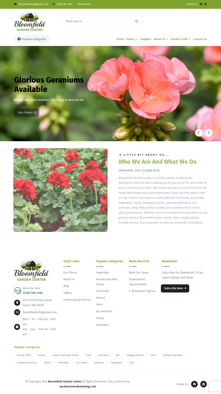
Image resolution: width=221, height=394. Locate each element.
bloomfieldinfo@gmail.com (31, 4)
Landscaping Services (77, 299)
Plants (131, 39)
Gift (117, 355)
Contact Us (200, 39)
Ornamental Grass (27, 362)
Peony (100, 318)
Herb (99, 304)
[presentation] (199, 133)
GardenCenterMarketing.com (77, 386)
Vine (131, 362)
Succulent (81, 362)
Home (120, 39)
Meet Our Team (138, 272)
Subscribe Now (175, 288)
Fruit (88, 355)
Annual (100, 297)
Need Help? (84, 4)
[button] (184, 133)
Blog (66, 286)
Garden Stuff (179, 39)
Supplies (145, 39)
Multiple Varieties (173, 355)
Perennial (102, 291)
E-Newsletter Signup (142, 291)
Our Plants (70, 272)
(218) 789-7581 (62, 4)
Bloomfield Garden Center (64, 381)
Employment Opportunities (138, 282)
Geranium (102, 324)
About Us (159, 39)
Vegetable (102, 272)
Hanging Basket (135, 355)
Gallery (67, 292)
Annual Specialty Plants (106, 282)
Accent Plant (104, 311)
